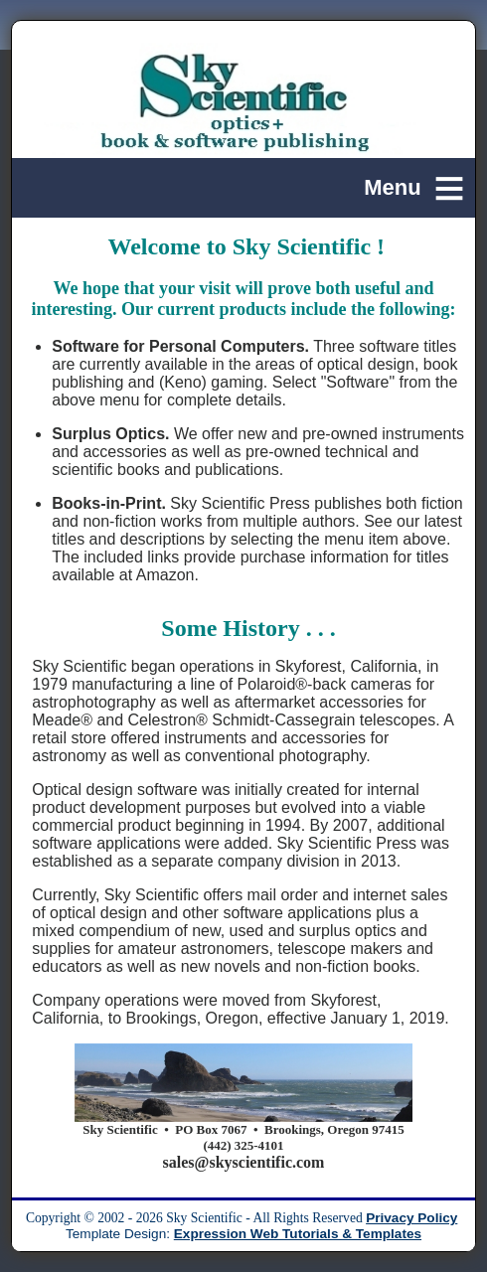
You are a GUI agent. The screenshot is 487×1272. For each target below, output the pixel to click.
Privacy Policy (411, 1217)
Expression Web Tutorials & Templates (297, 1233)
